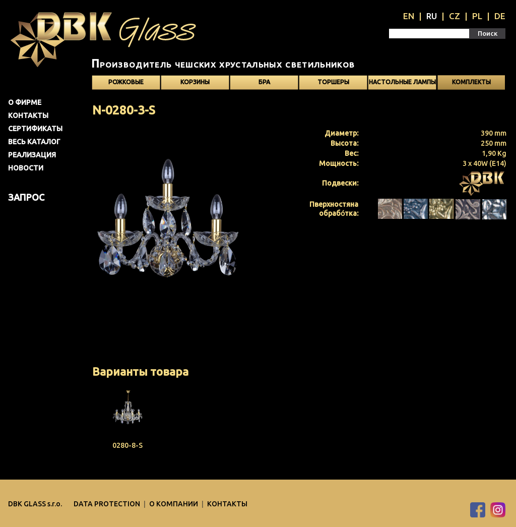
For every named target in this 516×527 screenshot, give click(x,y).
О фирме (24, 102)
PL (477, 16)
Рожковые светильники (126, 84)
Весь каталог (34, 142)
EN (408, 16)
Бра (264, 82)
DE (499, 16)
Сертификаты (35, 129)
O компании (174, 504)
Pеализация (32, 155)
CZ (454, 16)
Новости (25, 168)
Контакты (28, 115)
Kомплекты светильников (471, 84)
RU (431, 16)
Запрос (26, 197)
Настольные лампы (402, 82)
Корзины (195, 82)
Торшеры (333, 82)
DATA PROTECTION (108, 504)
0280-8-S (127, 445)
